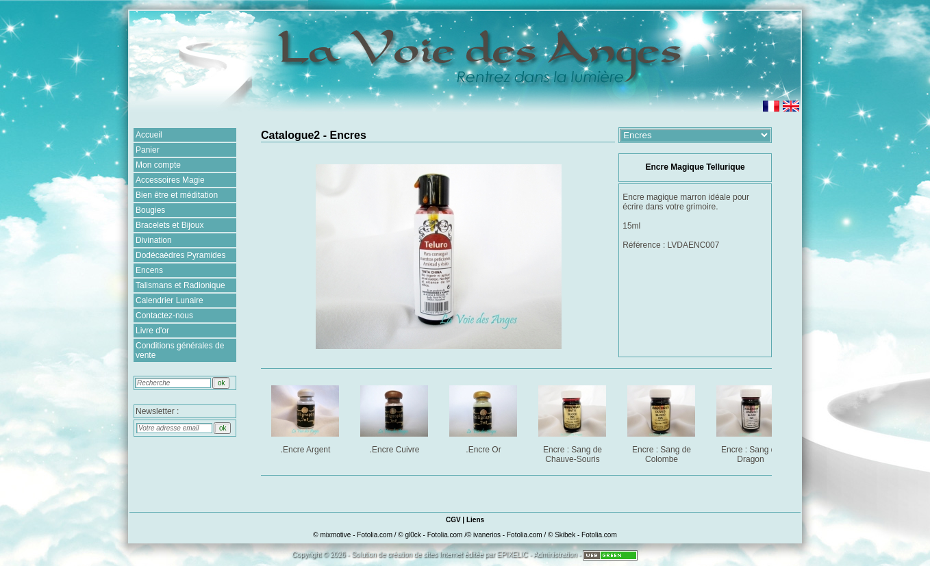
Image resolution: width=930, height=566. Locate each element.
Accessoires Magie (170, 180)
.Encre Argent (306, 417)
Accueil (149, 135)
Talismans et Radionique (180, 285)
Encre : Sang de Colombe (663, 422)
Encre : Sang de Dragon (752, 422)
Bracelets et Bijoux (169, 225)
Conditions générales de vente (180, 350)
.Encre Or (484, 417)
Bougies (150, 210)
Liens (475, 520)
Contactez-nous (164, 315)
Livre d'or (152, 330)
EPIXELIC (512, 554)
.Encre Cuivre (395, 417)
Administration (555, 554)
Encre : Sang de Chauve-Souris (573, 422)
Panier (148, 150)
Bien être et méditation (177, 195)
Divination (154, 240)
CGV (453, 520)
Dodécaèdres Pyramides (180, 255)
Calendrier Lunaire (169, 300)
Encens (149, 270)
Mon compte (158, 165)
